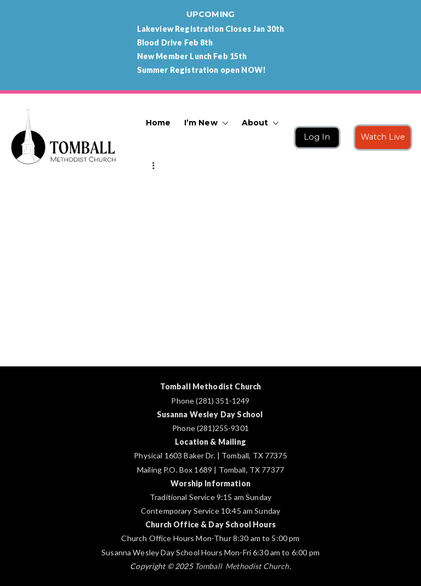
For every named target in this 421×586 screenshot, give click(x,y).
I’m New (206, 123)
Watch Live (383, 137)
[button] (223, 123)
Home (158, 123)
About (261, 123)
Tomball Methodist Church (242, 566)
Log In (317, 137)
